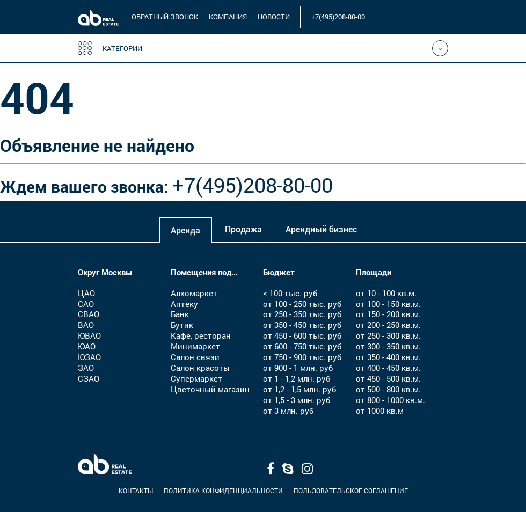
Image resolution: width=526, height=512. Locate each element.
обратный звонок (165, 16)
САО (86, 303)
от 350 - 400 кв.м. (388, 357)
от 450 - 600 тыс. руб (302, 335)
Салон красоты (200, 367)
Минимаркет (195, 346)
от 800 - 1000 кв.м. (390, 399)
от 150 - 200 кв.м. (388, 314)
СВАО (88, 314)
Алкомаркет (194, 293)
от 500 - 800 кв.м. (388, 389)
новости (274, 16)
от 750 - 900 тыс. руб (302, 357)
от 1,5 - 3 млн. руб (296, 399)
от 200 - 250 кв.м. (388, 324)
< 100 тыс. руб (290, 293)
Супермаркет (196, 378)
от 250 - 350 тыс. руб (302, 314)
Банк (180, 314)
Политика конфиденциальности (223, 490)
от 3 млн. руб (288, 410)
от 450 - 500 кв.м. (388, 378)
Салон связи (195, 357)
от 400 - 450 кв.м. (388, 367)
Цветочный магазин (210, 389)
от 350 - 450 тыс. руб (302, 324)
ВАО (86, 324)
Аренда (185, 230)
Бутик (182, 324)
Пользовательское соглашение (351, 490)
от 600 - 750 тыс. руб (302, 346)
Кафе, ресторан (201, 335)
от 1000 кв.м (380, 410)
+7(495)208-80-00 (338, 16)
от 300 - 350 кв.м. (388, 346)
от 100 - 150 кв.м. (388, 303)
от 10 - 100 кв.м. (386, 293)
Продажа (243, 229)
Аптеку (184, 303)
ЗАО (86, 367)
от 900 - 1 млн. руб (298, 367)
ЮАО (87, 346)
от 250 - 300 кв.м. (388, 335)
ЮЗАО (89, 357)
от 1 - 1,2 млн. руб (296, 378)
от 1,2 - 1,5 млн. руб (299, 389)
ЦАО (86, 293)
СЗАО (88, 378)
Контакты (136, 490)
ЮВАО (89, 335)
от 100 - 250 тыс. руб (302, 303)
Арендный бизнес (321, 229)
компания (228, 16)
